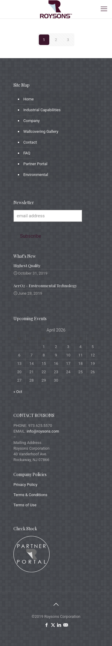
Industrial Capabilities (42, 110)
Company (31, 120)
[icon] (65, 625)
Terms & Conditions (30, 495)
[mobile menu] (104, 9)
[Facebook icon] (47, 625)
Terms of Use (24, 505)
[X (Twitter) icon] (53, 625)
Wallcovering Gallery (40, 131)
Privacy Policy (25, 484)
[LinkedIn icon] (59, 625)
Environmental (35, 174)
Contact (30, 142)
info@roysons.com (43, 431)
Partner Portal (35, 164)
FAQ (26, 153)
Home (28, 99)
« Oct (17, 391)
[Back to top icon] (56, 604)
